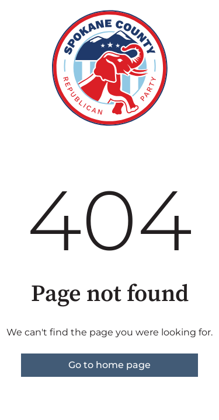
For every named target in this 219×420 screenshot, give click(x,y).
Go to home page (109, 364)
